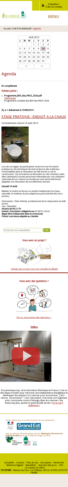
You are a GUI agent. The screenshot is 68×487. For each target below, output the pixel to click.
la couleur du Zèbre (35, 467)
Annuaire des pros (47, 465)
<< (26, 66)
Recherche (59, 462)
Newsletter (31, 465)
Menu (53, 16)
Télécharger (10, 98)
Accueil (7, 28)
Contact (20, 462)
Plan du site (32, 462)
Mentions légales (15, 465)
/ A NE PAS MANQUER (21, 28)
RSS (61, 465)
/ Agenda (36, 28)
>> (42, 66)
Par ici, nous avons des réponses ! (34, 317)
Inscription (45, 462)
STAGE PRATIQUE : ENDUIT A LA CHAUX (33, 116)
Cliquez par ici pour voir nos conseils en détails (34, 269)
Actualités (9, 462)
